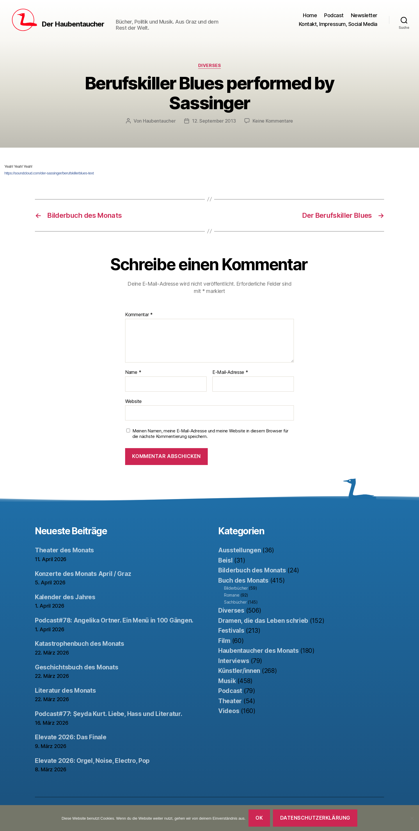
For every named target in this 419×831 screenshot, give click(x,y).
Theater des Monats (64, 550)
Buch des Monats (243, 580)
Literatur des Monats (65, 690)
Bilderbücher (236, 588)
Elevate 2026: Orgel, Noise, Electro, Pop (92, 760)
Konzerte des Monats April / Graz (83, 573)
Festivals (231, 630)
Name (133, 372)
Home (310, 15)
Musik (227, 681)
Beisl (225, 560)
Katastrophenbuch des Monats (79, 643)
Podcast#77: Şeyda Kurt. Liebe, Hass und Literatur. (108, 713)
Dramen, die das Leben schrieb (263, 620)
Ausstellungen (239, 550)
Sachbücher (235, 602)
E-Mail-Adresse (230, 372)
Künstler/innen (239, 670)
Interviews (233, 660)
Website (133, 401)
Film (224, 640)
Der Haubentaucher (73, 24)
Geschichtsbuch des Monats (76, 667)
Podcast (334, 15)
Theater (230, 701)
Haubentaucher (159, 121)
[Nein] (412, 818)
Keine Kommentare (273, 121)
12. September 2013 (214, 121)
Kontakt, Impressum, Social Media (338, 24)
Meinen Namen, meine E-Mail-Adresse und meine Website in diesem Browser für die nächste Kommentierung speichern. (210, 433)
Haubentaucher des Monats (258, 650)
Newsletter (364, 15)
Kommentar (139, 314)
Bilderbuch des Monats (252, 570)
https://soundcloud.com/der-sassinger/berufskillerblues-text (49, 173)
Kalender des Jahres (65, 597)
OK (259, 818)
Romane (231, 595)
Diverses (209, 65)
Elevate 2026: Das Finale (70, 737)
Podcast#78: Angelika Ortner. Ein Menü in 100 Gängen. (114, 620)
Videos (228, 711)
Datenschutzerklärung (315, 818)
